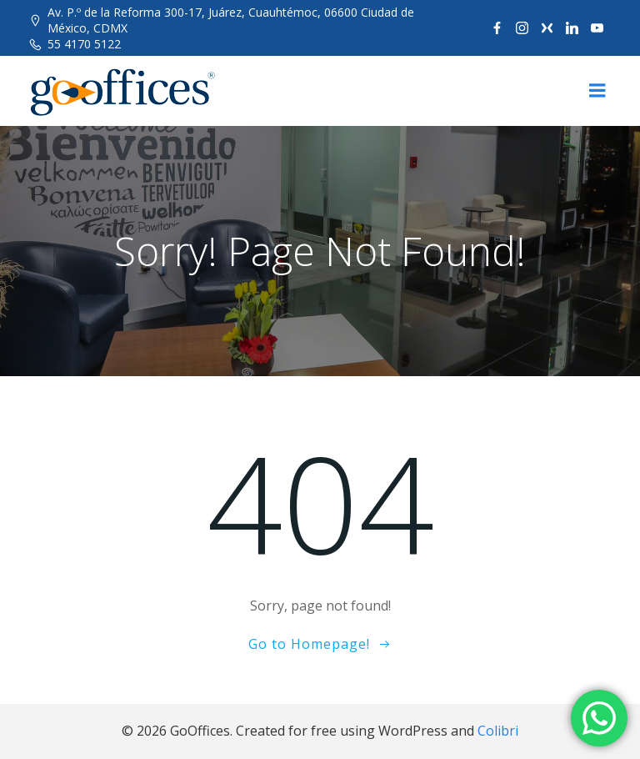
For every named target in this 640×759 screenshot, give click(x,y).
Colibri (498, 730)
